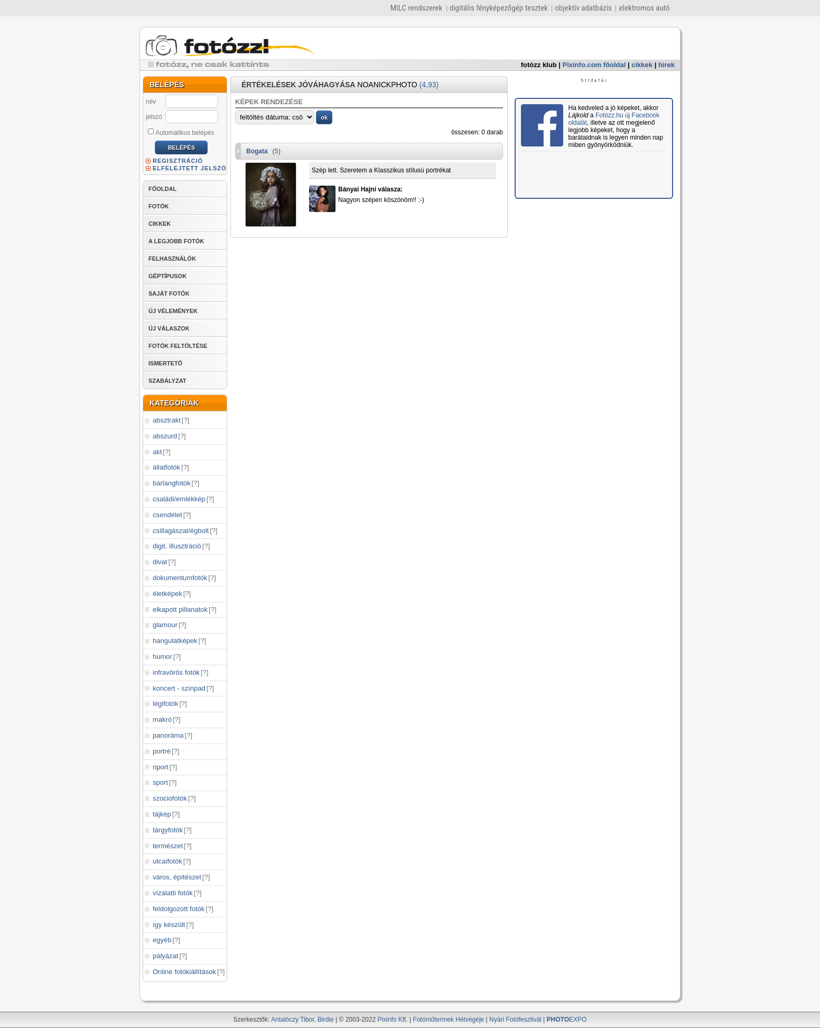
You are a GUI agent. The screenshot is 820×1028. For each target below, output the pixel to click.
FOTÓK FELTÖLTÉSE (177, 346)
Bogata (257, 151)
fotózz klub (539, 65)
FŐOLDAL (162, 189)
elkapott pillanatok (180, 609)
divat (160, 562)
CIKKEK (159, 224)
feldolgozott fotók (178, 909)
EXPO (567, 1019)
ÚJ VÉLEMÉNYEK (173, 311)
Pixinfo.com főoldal (594, 65)
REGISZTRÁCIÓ (178, 161)
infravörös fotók (176, 672)
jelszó (154, 117)
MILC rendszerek (416, 8)
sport (160, 782)
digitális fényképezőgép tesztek (499, 8)
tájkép (162, 814)
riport (161, 767)
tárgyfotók (168, 830)
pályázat (165, 956)
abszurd (165, 436)
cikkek (642, 65)
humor (162, 656)
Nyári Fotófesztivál (515, 1019)
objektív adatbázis (583, 8)
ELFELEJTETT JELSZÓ (190, 168)
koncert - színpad (179, 688)
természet (168, 846)
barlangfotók (172, 483)
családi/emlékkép (179, 499)
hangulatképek (175, 641)
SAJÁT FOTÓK (169, 293)
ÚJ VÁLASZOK (169, 328)
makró (162, 719)
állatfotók (166, 467)
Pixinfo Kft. (392, 1019)
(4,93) (429, 84)
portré (162, 751)
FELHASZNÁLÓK (172, 258)
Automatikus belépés (181, 132)
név (151, 101)
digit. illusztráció (177, 546)
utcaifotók (167, 861)
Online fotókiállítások (184, 972)
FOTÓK (158, 206)
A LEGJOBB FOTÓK (176, 241)
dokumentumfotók (180, 578)
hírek (666, 65)
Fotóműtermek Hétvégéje (448, 1019)
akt (157, 452)
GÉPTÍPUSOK (167, 276)
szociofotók (170, 798)
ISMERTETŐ (165, 363)
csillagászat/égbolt (181, 531)
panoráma (168, 735)
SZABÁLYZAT (167, 381)
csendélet (167, 515)
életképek (167, 594)
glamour (165, 625)
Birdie (326, 1019)
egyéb (162, 940)
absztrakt (167, 420)
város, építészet (177, 877)
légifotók (165, 704)
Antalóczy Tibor (292, 1019)
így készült (169, 925)
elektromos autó (644, 8)
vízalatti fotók (173, 893)
